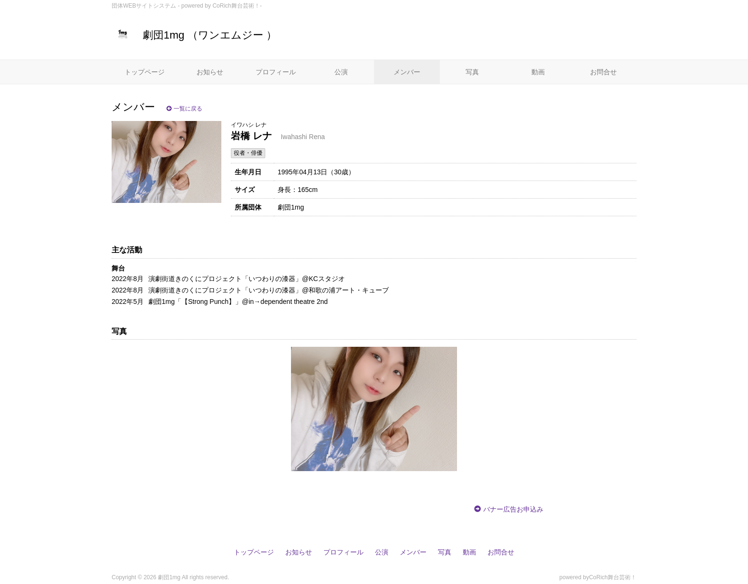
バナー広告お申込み (513, 509)
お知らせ (210, 72)
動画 (538, 72)
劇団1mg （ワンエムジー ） (194, 35)
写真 (472, 72)
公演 (341, 72)
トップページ (145, 72)
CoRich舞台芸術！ (612, 577)
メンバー (407, 72)
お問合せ (603, 72)
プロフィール (276, 72)
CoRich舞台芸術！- (236, 5)
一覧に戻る (184, 108)
